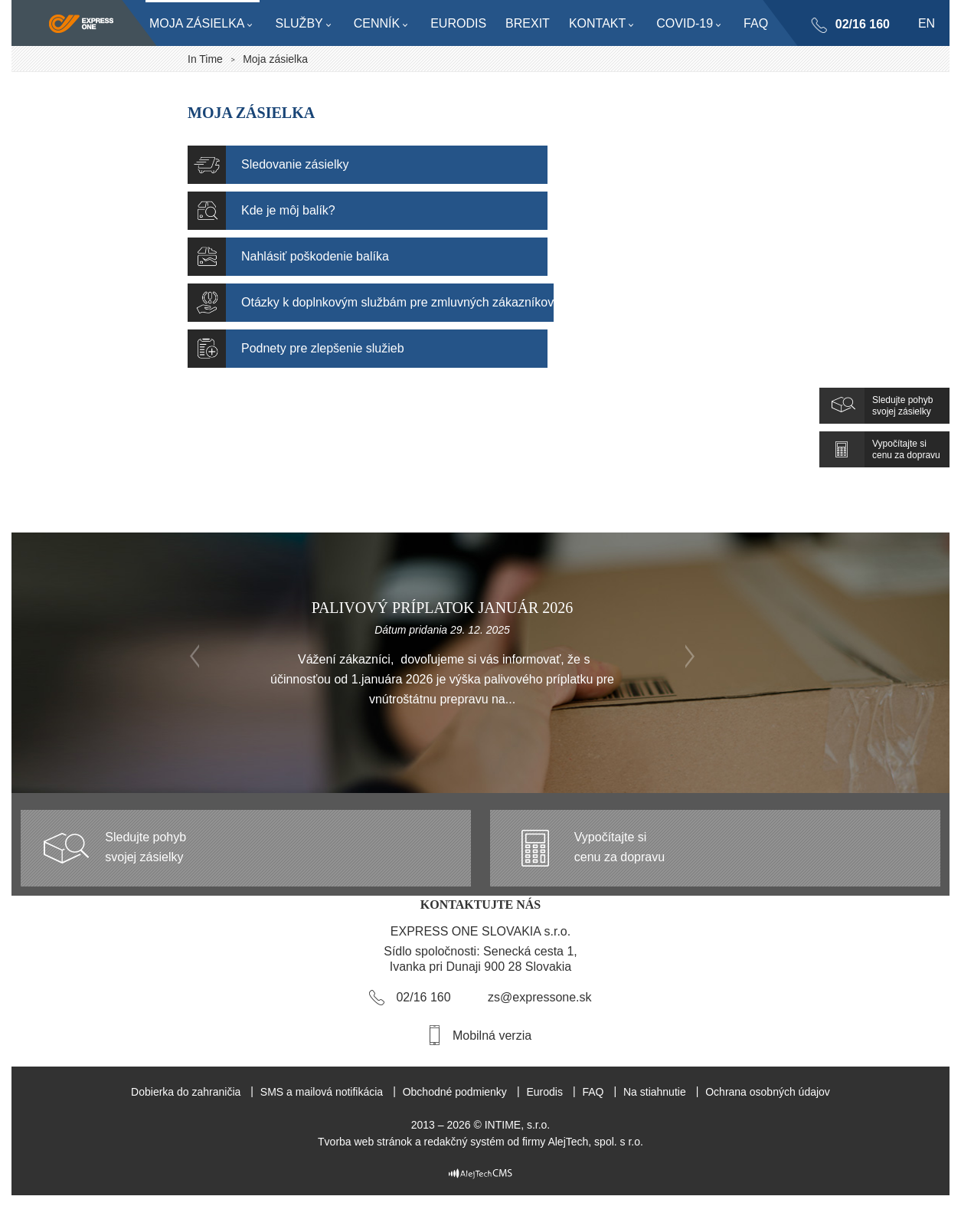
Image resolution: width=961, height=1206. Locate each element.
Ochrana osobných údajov (767, 1092)
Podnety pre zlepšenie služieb (322, 348)
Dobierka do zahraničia (185, 1092)
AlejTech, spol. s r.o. (595, 1142)
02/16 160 (862, 24)
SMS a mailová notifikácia (321, 1092)
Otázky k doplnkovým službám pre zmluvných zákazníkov (397, 302)
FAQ (592, 1092)
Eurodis (544, 1092)
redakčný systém (464, 1142)
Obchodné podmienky (455, 1092)
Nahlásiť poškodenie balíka (315, 256)
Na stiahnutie (654, 1092)
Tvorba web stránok (365, 1142)
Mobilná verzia (492, 1035)
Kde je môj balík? (288, 210)
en (926, 23)
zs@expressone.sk (539, 997)
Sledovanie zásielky (295, 164)
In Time (205, 59)
